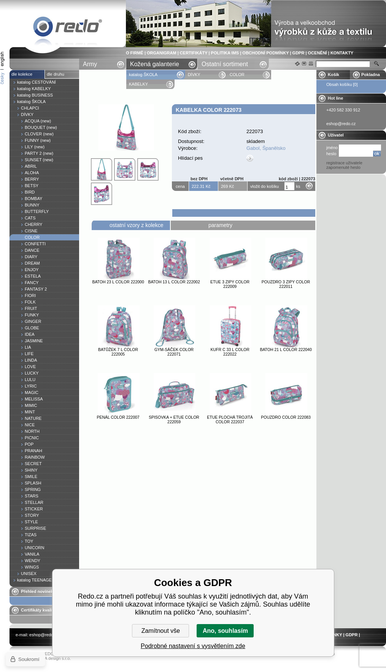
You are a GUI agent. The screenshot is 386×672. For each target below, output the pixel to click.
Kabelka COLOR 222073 (68, 28)
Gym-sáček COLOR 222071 (174, 351)
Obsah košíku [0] (342, 84)
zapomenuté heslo (343, 167)
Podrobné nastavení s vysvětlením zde (193, 646)
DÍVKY (194, 74)
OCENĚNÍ (317, 53)
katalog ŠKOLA (144, 74)
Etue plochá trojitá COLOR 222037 (230, 419)
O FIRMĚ (134, 53)
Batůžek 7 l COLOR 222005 (118, 351)
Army (90, 64)
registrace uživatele (344, 162)
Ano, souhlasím (225, 631)
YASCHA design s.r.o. (50, 658)
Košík (333, 74)
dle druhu (55, 74)
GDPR (298, 53)
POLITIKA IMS (225, 53)
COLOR (237, 74)
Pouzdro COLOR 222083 (286, 417)
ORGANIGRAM (161, 53)
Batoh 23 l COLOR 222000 (118, 282)
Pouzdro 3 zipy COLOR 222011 (286, 284)
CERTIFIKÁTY (194, 53)
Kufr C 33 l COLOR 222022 (229, 351)
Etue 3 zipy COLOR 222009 (229, 284)
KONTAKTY (341, 53)
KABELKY (138, 84)
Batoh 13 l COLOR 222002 (174, 282)
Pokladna (370, 74)
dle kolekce (21, 74)
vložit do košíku (264, 186)
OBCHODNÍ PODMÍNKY (265, 53)
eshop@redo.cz (44, 634)
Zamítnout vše (160, 631)
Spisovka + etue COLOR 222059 (174, 419)
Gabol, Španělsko (266, 148)
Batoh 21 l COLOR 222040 (285, 349)
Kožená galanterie (154, 64)
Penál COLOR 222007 (118, 417)
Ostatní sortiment (225, 64)
